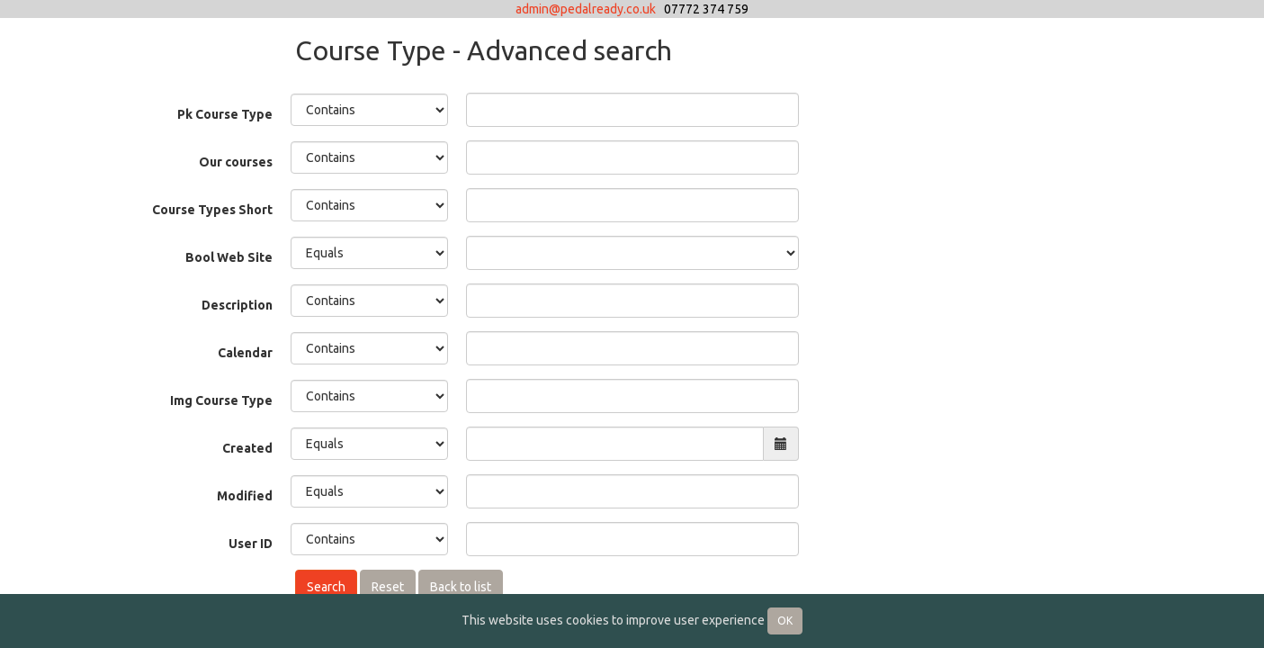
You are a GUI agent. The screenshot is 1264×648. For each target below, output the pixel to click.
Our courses (236, 162)
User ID (251, 543)
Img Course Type (221, 400)
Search (326, 587)
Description (237, 305)
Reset (388, 587)
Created (247, 448)
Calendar (245, 353)
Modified (245, 496)
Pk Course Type (225, 114)
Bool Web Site (229, 257)
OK (785, 620)
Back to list (460, 587)
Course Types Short (212, 209)
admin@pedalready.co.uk (585, 9)
